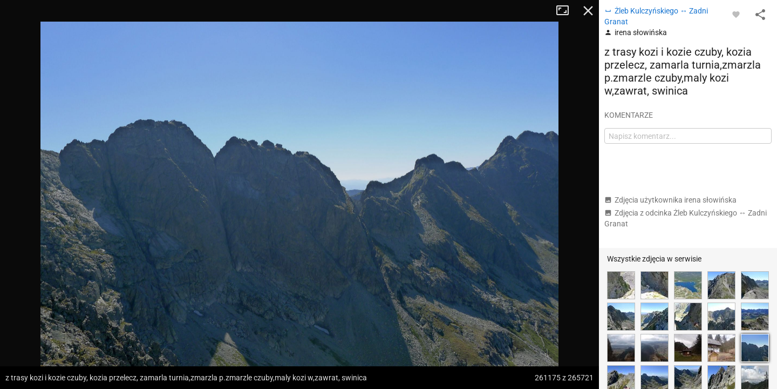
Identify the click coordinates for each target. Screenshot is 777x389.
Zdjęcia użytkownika (670, 200)
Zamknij (588, 11)
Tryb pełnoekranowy (566, 11)
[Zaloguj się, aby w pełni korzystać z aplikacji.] (736, 14)
